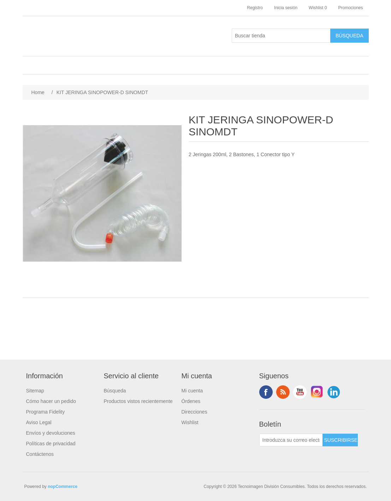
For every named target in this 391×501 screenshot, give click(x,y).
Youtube (300, 392)
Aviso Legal (39, 422)
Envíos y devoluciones (50, 433)
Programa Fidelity (45, 412)
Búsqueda (115, 390)
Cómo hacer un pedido (51, 401)
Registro (255, 7)
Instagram (317, 392)
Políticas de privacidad (51, 443)
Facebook (266, 392)
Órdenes (191, 401)
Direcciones (194, 412)
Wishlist (190, 422)
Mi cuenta (192, 390)
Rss (283, 392)
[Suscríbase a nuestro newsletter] (291, 440)
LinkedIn (333, 392)
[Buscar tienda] (281, 36)
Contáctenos (40, 454)
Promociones (350, 7)
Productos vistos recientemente (138, 401)
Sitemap (35, 390)
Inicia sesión (285, 7)
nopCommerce (62, 486)
